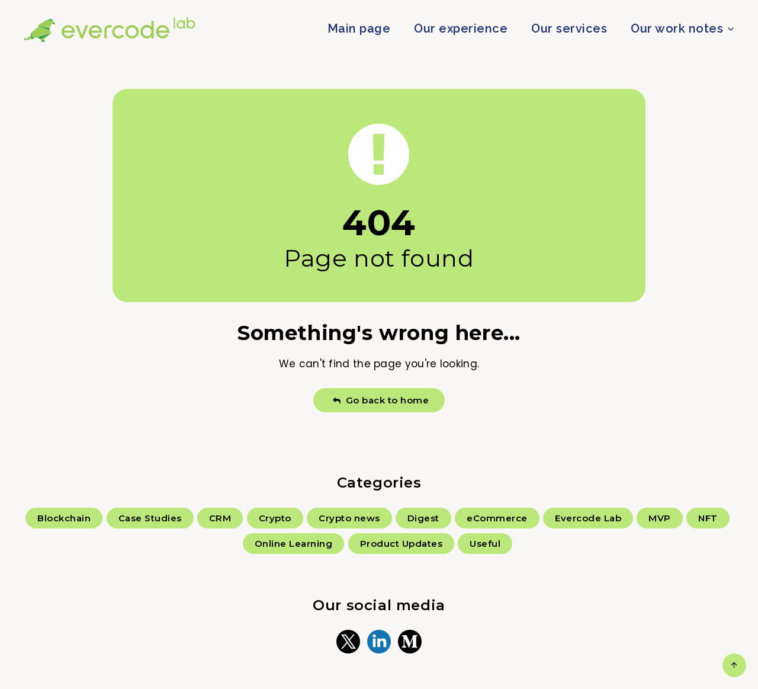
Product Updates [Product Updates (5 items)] (401, 543)
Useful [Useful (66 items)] (485, 543)
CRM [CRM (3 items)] (220, 518)
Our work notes (677, 28)
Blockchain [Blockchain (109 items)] (64, 518)
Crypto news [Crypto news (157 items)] (349, 518)
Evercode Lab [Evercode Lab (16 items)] (588, 518)
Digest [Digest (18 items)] (423, 518)
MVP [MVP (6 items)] (659, 518)
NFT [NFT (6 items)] (708, 518)
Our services (569, 28)
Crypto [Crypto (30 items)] (275, 518)
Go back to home (380, 400)
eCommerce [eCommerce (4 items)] (497, 518)
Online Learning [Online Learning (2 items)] (294, 543)
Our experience (461, 28)
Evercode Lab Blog (110, 29)
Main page (359, 28)
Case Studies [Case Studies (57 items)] (150, 518)
